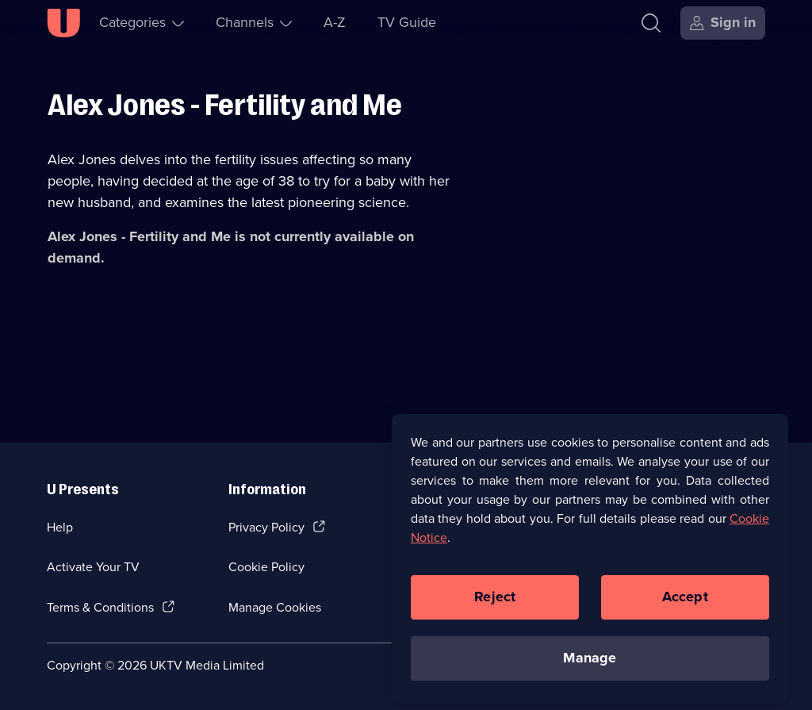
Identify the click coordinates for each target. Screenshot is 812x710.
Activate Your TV (93, 567)
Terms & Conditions (100, 607)
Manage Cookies (274, 607)
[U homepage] (63, 23)
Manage (589, 664)
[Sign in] (722, 23)
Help (60, 527)
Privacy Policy (266, 527)
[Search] (651, 23)
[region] (590, 565)
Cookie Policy (266, 567)
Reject (494, 603)
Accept (685, 603)
